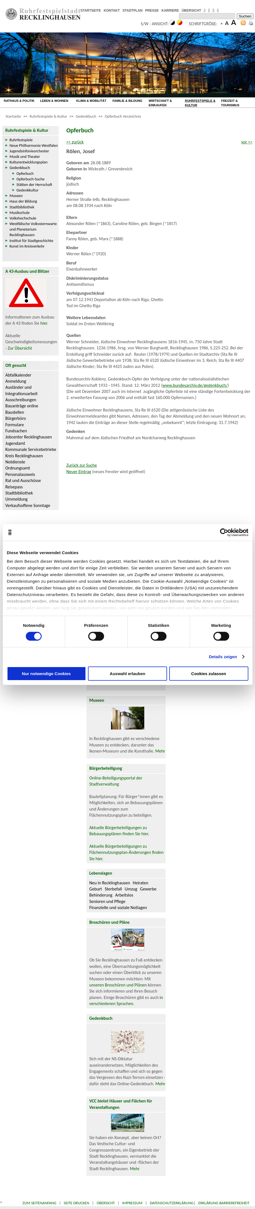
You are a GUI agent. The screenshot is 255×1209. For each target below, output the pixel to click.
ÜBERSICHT (191, 10)
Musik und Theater (24, 156)
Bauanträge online (21, 405)
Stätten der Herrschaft (34, 184)
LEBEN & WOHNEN (54, 100)
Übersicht (106, 1202)
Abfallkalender (18, 375)
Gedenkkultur (27, 190)
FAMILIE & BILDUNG (127, 100)
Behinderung (100, 895)
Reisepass (14, 486)
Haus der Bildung (23, 201)
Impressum (132, 1202)
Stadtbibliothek (21, 207)
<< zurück (75, 142)
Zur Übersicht (20, 348)
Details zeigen (223, 656)
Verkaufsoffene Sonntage (27, 505)
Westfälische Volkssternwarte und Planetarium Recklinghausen (33, 229)
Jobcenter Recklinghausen (28, 437)
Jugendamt (15, 443)
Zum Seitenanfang (39, 1202)
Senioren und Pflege (107, 901)
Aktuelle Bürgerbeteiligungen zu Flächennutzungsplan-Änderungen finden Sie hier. (126, 852)
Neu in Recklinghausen (109, 882)
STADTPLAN (133, 10)
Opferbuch (25, 173)
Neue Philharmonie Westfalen (33, 145)
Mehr (160, 751)
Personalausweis (20, 474)
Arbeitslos (124, 895)
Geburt (95, 889)
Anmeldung (15, 381)
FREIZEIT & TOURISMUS (230, 103)
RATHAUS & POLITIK (19, 100)
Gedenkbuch (86, 116)
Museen (15, 195)
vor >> (247, 142)
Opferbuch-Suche (30, 178)
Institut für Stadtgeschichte (31, 240)
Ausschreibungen (20, 399)
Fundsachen (16, 430)
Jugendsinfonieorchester (29, 150)
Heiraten (140, 882)
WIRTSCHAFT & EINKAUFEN (160, 103)
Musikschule (19, 212)
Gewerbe (148, 889)
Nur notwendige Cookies (46, 673)
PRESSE (152, 10)
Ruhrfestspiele (21, 139)
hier (43, 323)
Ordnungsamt (17, 468)
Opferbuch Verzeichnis (123, 116)
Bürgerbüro (15, 418)
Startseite (13, 116)
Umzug (131, 889)
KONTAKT (112, 10)
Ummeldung (16, 499)
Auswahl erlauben (127, 673)
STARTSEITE (90, 10)
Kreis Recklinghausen (24, 455)
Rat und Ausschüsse (23, 480)
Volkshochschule (22, 218)
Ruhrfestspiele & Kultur (48, 116)
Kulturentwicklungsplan (28, 162)
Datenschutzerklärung (172, 1202)
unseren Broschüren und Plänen (118, 985)
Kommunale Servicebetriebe (30, 449)
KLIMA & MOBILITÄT (91, 100)
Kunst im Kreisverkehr (26, 246)
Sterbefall (113, 889)
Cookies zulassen (208, 673)
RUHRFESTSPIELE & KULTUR (200, 103)
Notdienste (15, 462)
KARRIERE (170, 10)
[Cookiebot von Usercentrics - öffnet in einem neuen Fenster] (224, 532)
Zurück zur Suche (81, 465)
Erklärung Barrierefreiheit (223, 1202)
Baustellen (14, 412)
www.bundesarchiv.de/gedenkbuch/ (195, 385)
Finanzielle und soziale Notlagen (118, 907)
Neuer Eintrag (78, 471)
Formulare (14, 424)
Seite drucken (76, 1202)
